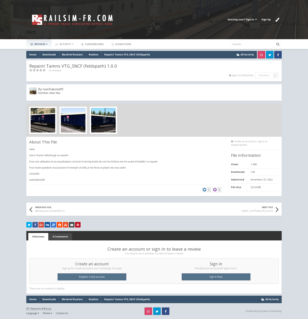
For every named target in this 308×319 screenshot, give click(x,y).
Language (32, 313)
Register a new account (92, 276)
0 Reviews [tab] (38, 236)
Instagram (261, 54)
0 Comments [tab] (60, 236)
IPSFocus (46, 308)
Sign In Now (216, 276)
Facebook (278, 54)
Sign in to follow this (243, 75)
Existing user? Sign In (242, 19)
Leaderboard (94, 44)
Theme (47, 313)
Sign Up (266, 19)
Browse (41, 44)
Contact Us (62, 313)
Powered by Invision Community (264, 311)
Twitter (269, 54)
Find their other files (49, 93)
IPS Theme (32, 308)
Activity (66, 44)
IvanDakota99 (53, 89)
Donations (123, 44)
